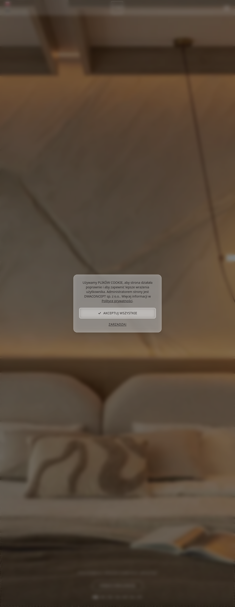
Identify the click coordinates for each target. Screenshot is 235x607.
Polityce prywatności (117, 301)
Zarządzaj (117, 324)
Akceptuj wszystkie (117, 313)
